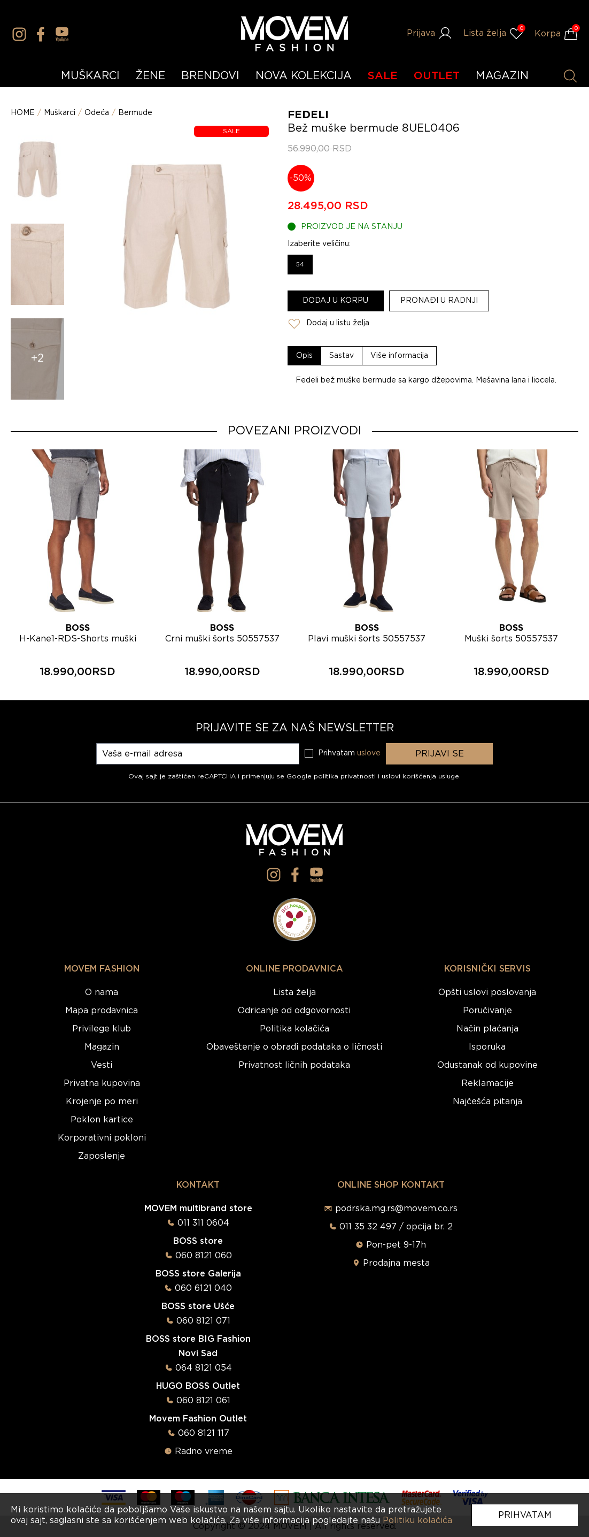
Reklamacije (487, 1083)
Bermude (135, 113)
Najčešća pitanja (487, 1101)
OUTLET (437, 76)
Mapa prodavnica (101, 1010)
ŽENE (150, 76)
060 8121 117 (203, 1433)
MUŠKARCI (90, 76)
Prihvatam (525, 1515)
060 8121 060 (203, 1255)
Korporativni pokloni (102, 1138)
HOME (23, 113)
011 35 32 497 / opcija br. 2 (396, 1226)
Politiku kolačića (417, 1520)
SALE (383, 76)
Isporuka (487, 1047)
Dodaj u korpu (335, 300)
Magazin (101, 1047)
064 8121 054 (203, 1368)
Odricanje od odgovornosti (294, 1010)
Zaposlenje (101, 1156)
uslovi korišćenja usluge (420, 776)
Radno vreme (203, 1451)
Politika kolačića (294, 1028)
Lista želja (294, 992)
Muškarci (59, 113)
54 (300, 264)
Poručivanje (487, 1010)
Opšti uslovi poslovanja (487, 992)
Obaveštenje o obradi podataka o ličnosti (294, 1047)
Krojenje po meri (102, 1101)
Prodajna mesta (396, 1263)
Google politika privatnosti (332, 776)
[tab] (304, 356)
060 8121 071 (203, 1321)
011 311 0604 (203, 1223)
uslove (369, 753)
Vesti (101, 1065)
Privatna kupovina (102, 1083)
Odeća (96, 113)
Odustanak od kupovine (487, 1065)
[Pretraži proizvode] (570, 76)
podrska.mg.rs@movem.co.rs (396, 1208)
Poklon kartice (102, 1119)
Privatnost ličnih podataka (294, 1065)
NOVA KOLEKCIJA (303, 76)
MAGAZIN (502, 76)
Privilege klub (101, 1028)
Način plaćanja (487, 1028)
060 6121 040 (203, 1288)
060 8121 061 (203, 1400)
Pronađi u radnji (439, 300)
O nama (101, 992)
